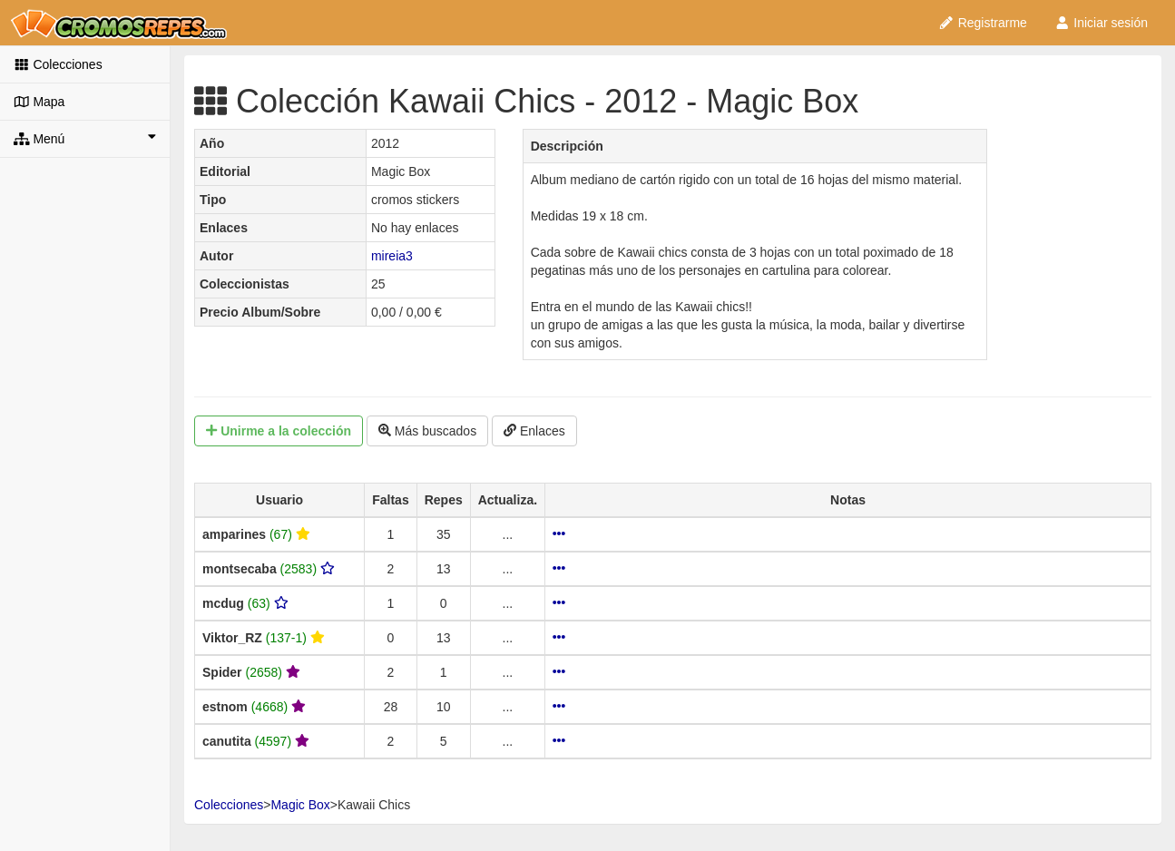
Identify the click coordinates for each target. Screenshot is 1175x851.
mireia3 (392, 256)
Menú (85, 138)
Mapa (39, 101)
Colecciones (58, 64)
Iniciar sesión (1101, 22)
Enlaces (534, 431)
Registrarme (982, 22)
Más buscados (427, 431)
